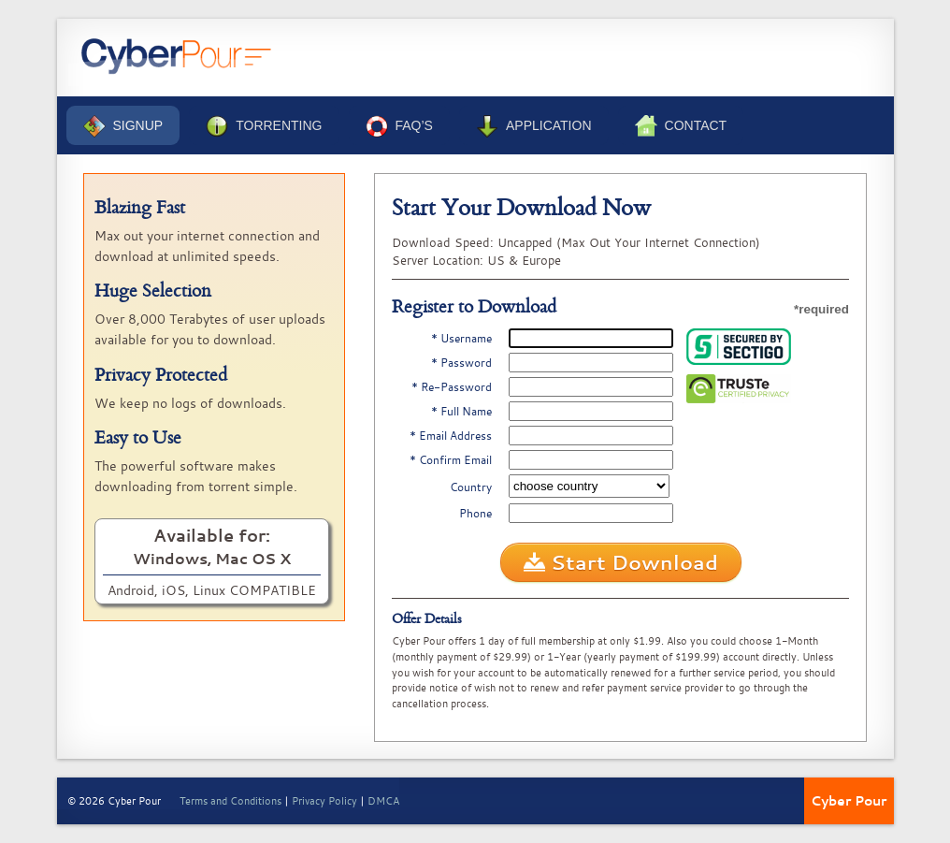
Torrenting (264, 126)
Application (534, 126)
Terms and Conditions (230, 800)
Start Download (621, 562)
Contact (681, 126)
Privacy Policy (324, 800)
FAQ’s (399, 126)
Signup (123, 126)
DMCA (383, 800)
